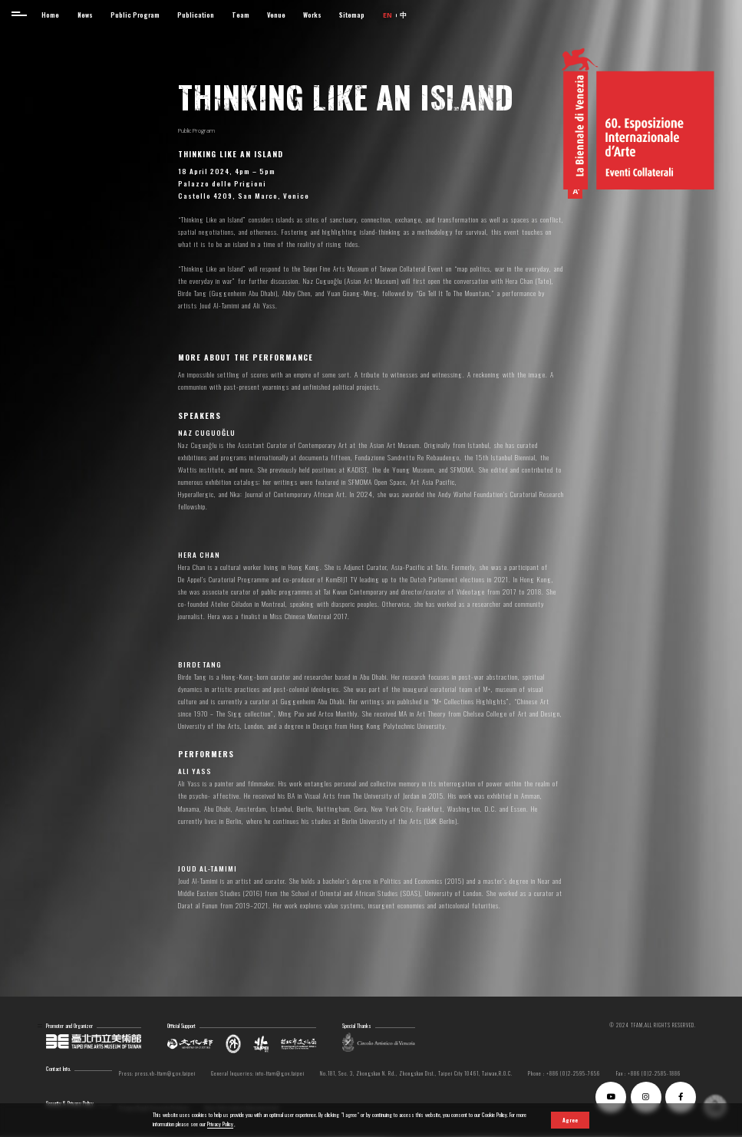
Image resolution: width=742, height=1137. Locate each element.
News (85, 14)
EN (387, 15)
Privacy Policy (220, 1124)
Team (240, 14)
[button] (575, 191)
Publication (195, 14)
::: (172, 82)
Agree (570, 1120)
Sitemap (351, 14)
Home (50, 14)
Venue (276, 14)
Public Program (135, 14)
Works (312, 14)
